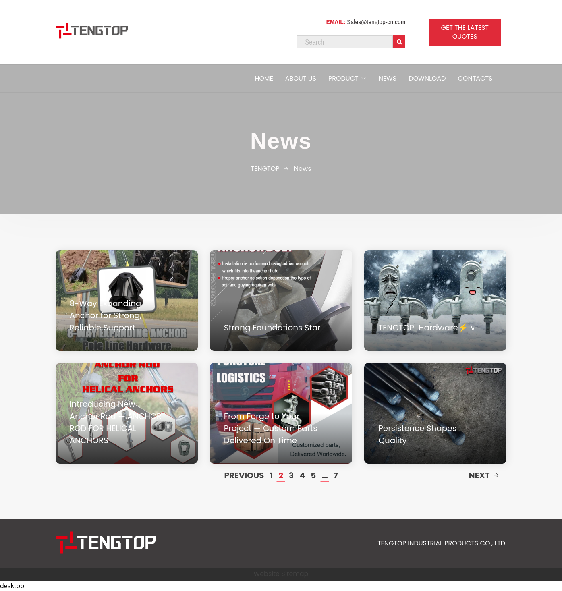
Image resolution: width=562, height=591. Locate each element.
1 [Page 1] (271, 475)
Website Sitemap (281, 574)
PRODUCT (343, 78)
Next (484, 475)
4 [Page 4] (302, 475)
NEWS (387, 78)
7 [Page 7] (336, 475)
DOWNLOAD (427, 78)
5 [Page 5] (313, 475)
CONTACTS (475, 78)
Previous (244, 475)
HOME (264, 78)
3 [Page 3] (291, 475)
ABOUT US (300, 78)
